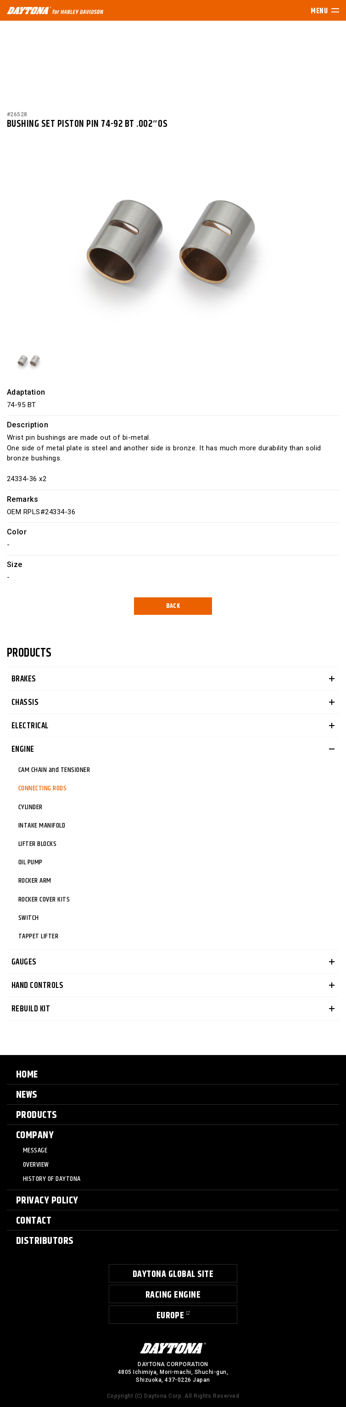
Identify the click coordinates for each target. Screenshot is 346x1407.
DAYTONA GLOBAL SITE (173, 1274)
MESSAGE (35, 1150)
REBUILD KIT (30, 1009)
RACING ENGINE (173, 1295)
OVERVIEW (36, 1165)
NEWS (27, 1095)
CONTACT (33, 1221)
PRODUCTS (36, 1115)
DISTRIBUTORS (45, 1241)
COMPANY (35, 1135)
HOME (27, 1075)
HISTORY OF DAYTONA (52, 1179)
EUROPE (170, 1316)
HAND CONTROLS (37, 985)
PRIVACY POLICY (47, 1200)
